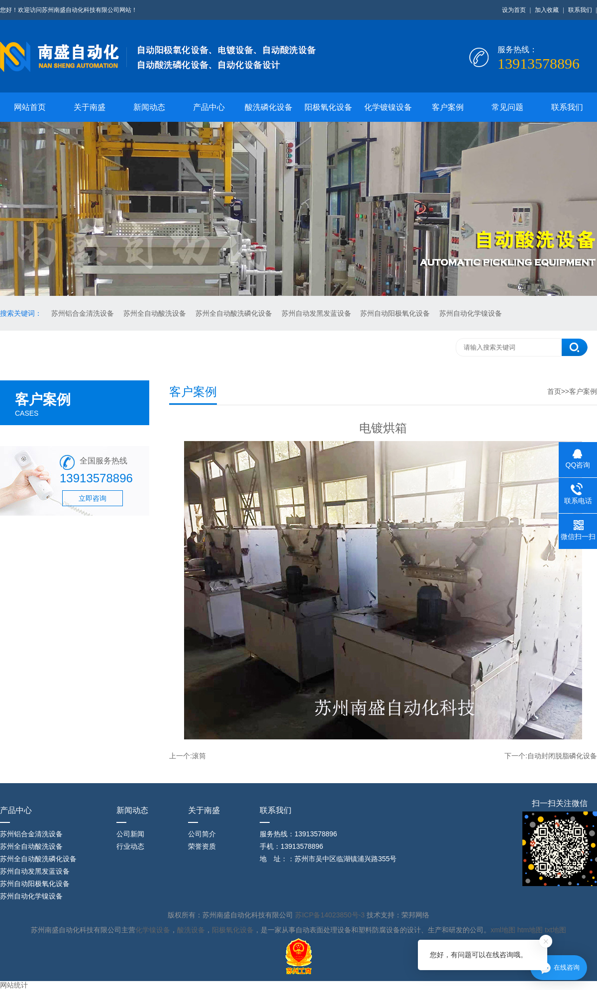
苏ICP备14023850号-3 (331, 915)
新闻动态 (149, 107)
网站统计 (14, 985)
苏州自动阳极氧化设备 (396, 313)
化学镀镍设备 (388, 107)
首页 (554, 391)
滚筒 (199, 756)
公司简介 (202, 834)
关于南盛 (89, 107)
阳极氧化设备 (328, 107)
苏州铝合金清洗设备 (83, 313)
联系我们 (580, 9)
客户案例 (448, 107)
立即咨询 (92, 498)
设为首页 (514, 9)
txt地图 (555, 930)
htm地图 (530, 930)
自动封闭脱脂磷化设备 (562, 756)
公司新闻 (130, 834)
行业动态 (130, 846)
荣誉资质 (202, 846)
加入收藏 (547, 9)
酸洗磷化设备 (269, 107)
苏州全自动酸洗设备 (155, 313)
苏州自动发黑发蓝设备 (317, 313)
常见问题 (507, 107)
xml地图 (503, 930)
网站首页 (30, 107)
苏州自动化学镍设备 (470, 313)
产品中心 (209, 107)
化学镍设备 (152, 930)
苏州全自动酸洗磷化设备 (235, 313)
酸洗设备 (191, 930)
